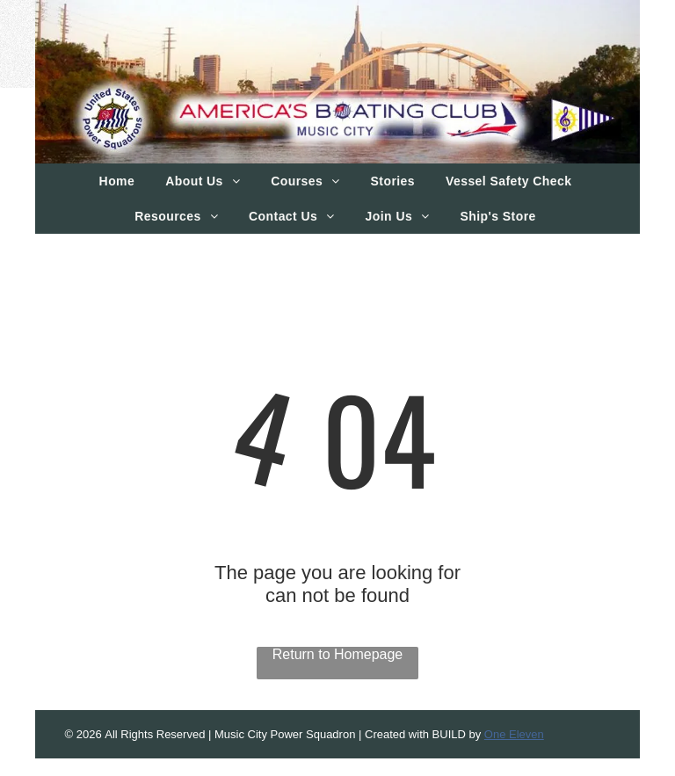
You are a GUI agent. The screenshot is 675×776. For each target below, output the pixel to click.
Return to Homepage (337, 654)
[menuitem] (119, 181)
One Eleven (514, 734)
